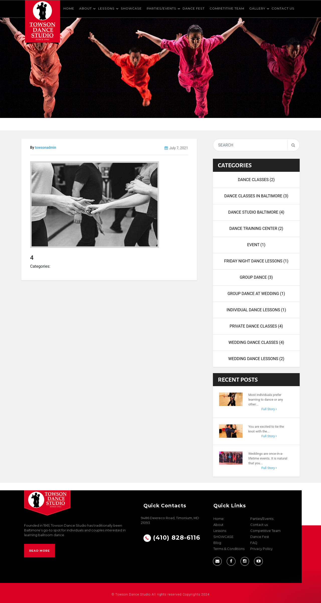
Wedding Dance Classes (256, 342)
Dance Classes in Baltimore (256, 196)
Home (68, 8)
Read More (39, 550)
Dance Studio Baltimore (256, 212)
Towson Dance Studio (133, 594)
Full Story (269, 409)
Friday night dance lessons (256, 261)
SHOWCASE (131, 8)
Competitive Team (227, 8)
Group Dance (256, 277)
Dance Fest (194, 8)
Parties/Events (161, 8)
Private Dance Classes (256, 326)
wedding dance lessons (256, 358)
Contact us (283, 8)
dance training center (256, 228)
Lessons (106, 8)
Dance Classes (256, 179)
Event (256, 244)
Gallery (257, 8)
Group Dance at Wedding (256, 293)
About (85, 8)
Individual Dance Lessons (256, 310)
